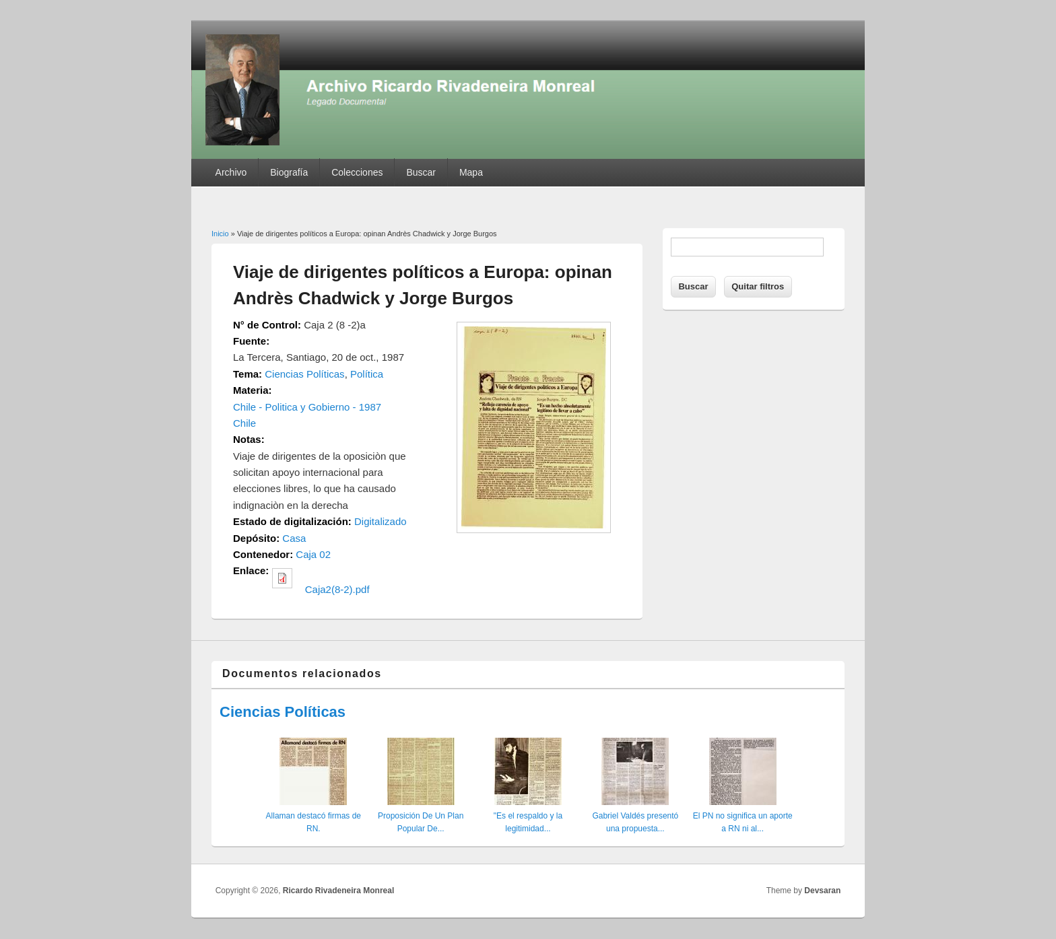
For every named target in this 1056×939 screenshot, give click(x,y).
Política (366, 374)
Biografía (289, 172)
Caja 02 (313, 554)
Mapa (471, 172)
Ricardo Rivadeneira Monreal (338, 890)
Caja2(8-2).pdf (337, 589)
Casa (294, 538)
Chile (244, 423)
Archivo (231, 172)
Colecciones (357, 172)
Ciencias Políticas (304, 374)
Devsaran (822, 890)
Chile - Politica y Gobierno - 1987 (307, 407)
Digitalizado (380, 521)
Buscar (421, 172)
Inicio (220, 234)
